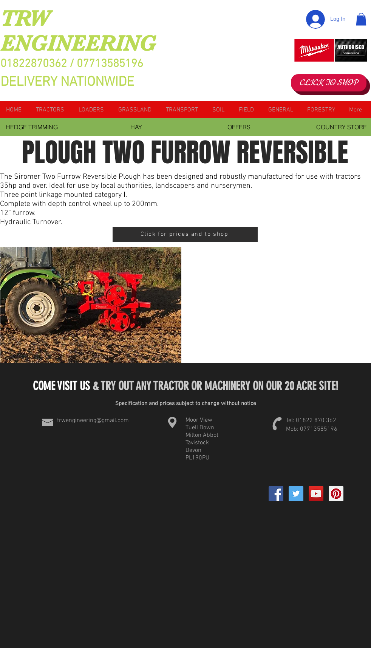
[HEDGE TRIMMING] (31, 127)
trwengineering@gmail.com (93, 420)
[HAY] (136, 127)
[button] (361, 19)
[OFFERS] (238, 127)
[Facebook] (276, 493)
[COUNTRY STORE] (341, 127)
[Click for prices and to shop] (185, 234)
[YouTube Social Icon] (316, 493)
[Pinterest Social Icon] (336, 493)
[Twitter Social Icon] (296, 493)
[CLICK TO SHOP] (328, 82)
